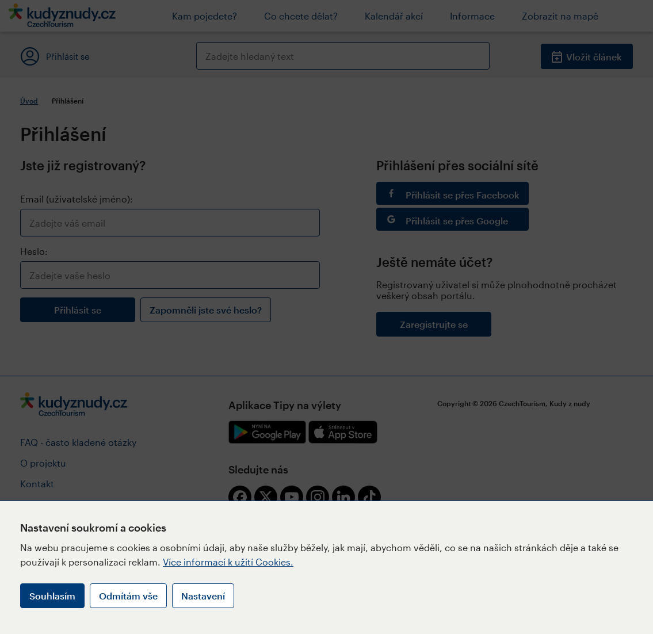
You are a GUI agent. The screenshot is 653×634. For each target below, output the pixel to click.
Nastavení (203, 595)
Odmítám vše (128, 595)
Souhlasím (52, 595)
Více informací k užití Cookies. (228, 561)
